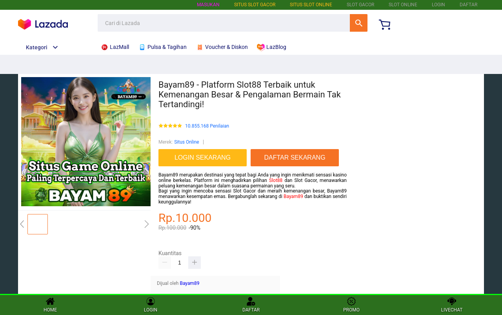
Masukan (208, 4)
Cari (358, 23)
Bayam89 (293, 196)
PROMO (351, 305)
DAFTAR (468, 4)
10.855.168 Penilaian (207, 126)
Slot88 (275, 180)
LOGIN (438, 4)
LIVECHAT (452, 305)
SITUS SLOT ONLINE (311, 4)
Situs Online (186, 142)
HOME (50, 305)
